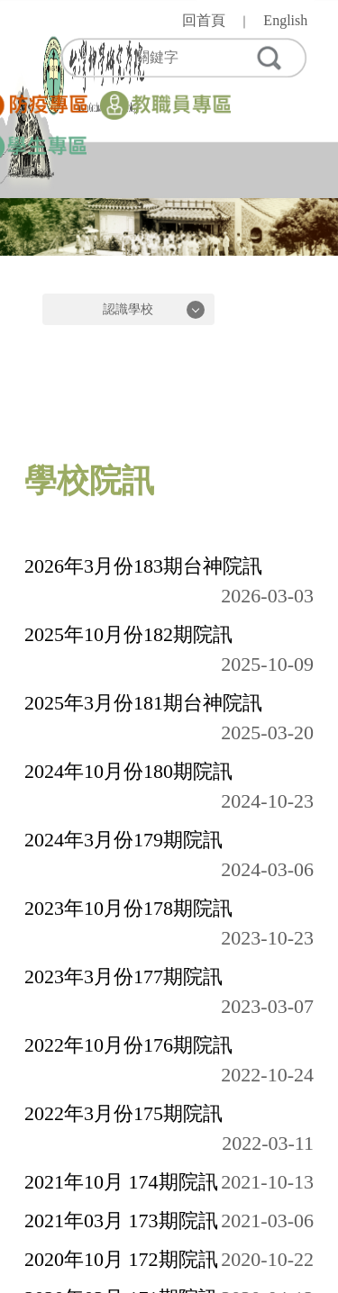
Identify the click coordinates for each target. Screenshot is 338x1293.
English (285, 20)
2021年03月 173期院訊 (121, 1220)
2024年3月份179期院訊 (123, 839)
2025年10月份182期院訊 (128, 634)
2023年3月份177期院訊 (123, 976)
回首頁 (203, 20)
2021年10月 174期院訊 (121, 1182)
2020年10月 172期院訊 (121, 1259)
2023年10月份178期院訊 (128, 908)
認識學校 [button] (128, 309)
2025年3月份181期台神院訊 (143, 703)
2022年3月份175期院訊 (123, 1113)
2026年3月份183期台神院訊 (143, 566)
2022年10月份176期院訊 (128, 1045)
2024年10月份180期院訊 (128, 771)
